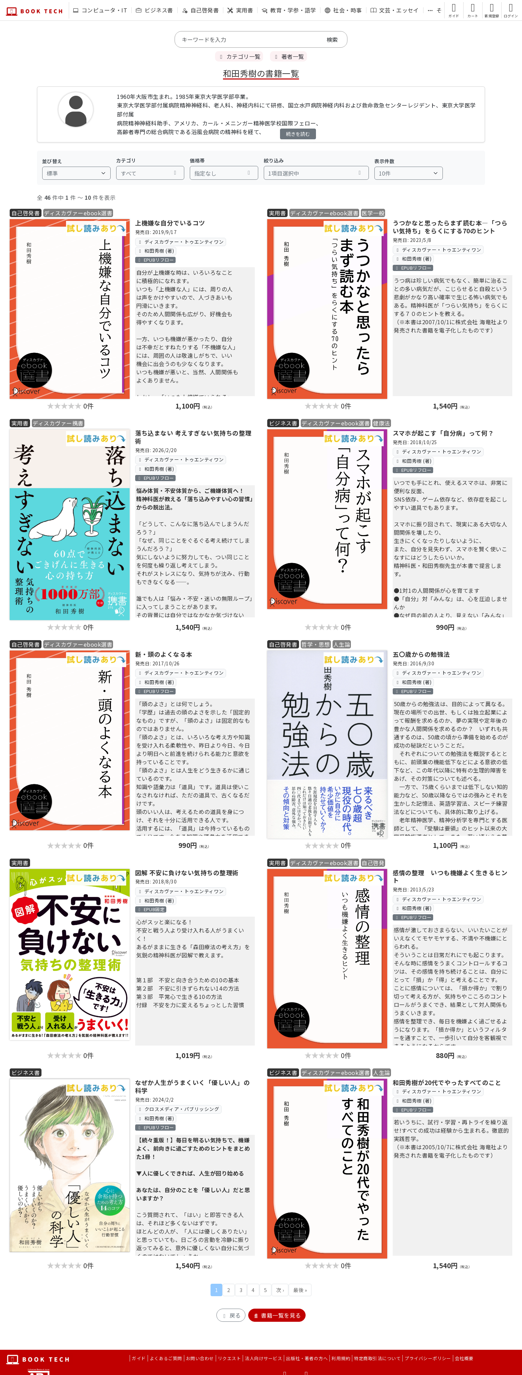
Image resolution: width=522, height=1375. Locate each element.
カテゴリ (126, 160)
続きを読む (298, 133)
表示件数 (384, 161)
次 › (280, 1289)
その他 (440, 10)
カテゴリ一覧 (239, 56)
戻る (231, 1315)
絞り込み (274, 160)
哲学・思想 (315, 644)
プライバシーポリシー (427, 1358)
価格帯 (197, 160)
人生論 (341, 644)
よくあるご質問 (166, 1358)
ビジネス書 (154, 10)
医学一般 (373, 213)
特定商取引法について (377, 1358)
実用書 (240, 10)
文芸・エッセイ (395, 10)
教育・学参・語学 (289, 10)
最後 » (300, 1289)
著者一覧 (288, 56)
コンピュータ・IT (100, 10)
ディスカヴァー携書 (57, 423)
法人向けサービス (263, 1358)
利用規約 (341, 1358)
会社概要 (464, 1358)
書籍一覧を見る (277, 1315)
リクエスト (229, 1358)
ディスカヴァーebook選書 (78, 213)
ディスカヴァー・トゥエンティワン (180, 241)
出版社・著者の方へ (307, 1358)
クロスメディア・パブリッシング (178, 1108)
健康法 (381, 423)
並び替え (52, 161)
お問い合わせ (200, 1358)
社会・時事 (343, 10)
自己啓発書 (200, 10)
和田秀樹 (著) (155, 250)
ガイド (139, 1358)
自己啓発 (373, 863)
